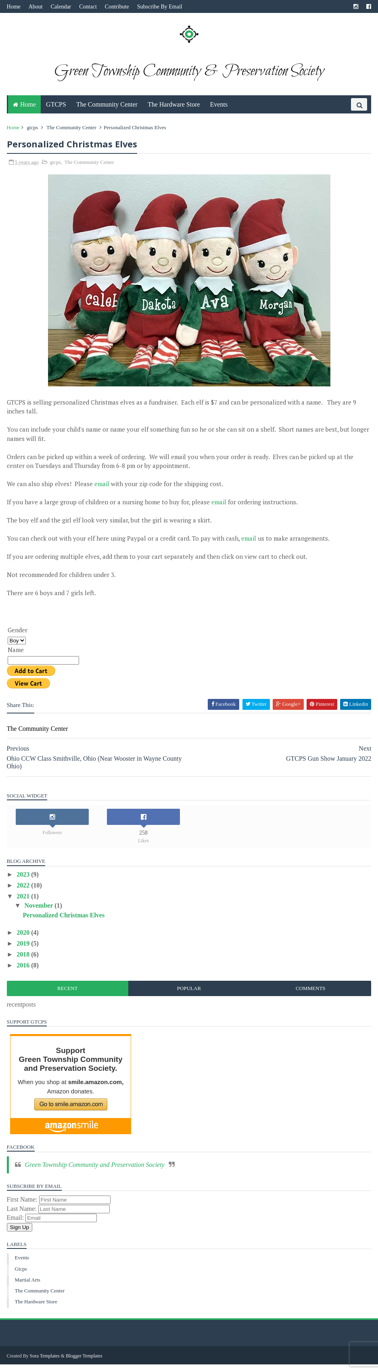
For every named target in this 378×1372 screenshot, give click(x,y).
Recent (68, 996)
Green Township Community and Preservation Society (96, 1172)
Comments (310, 996)
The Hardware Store (174, 111)
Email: (17, 1226)
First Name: (24, 1207)
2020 (25, 940)
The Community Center (107, 111)
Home (15, 7)
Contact (89, 7)
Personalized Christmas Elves (65, 923)
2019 (25, 951)
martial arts (29, 1288)
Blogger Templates (85, 1363)
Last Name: (24, 1216)
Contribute (118, 7)
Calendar (62, 7)
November (41, 913)
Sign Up (20, 1235)
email (103, 492)
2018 (25, 962)
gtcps (33, 134)
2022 (25, 893)
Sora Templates (46, 1363)
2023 (25, 882)
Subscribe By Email (161, 7)
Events (219, 111)
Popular (189, 996)
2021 (25, 904)
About (37, 7)
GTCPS (56, 111)
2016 (25, 973)
